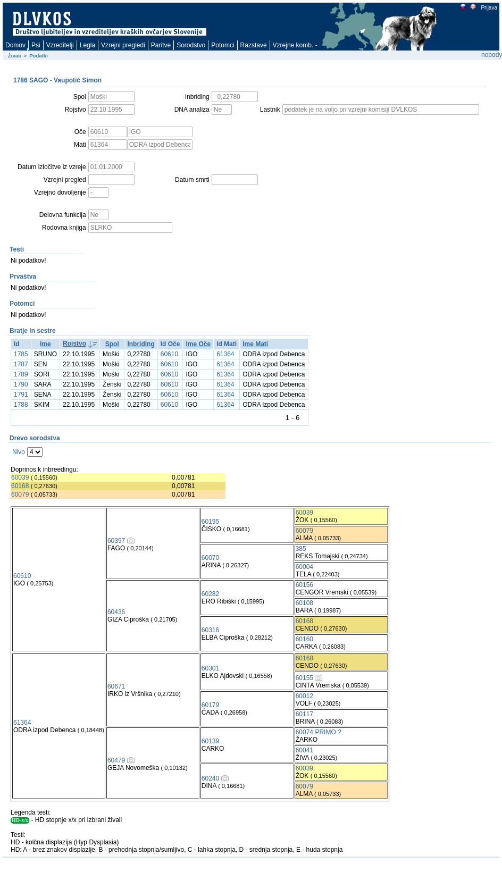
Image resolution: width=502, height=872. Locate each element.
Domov (15, 45)
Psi (35, 45)
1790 (21, 384)
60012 (304, 696)
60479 (116, 760)
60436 (116, 612)
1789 (21, 374)
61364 (225, 354)
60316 (210, 630)
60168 (20, 486)
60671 (116, 686)
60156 (304, 585)
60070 (210, 557)
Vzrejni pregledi (123, 45)
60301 (210, 668)
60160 (304, 639)
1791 (21, 394)
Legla (87, 45)
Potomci (222, 45)
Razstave (253, 45)
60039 (20, 477)
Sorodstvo (191, 45)
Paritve (161, 45)
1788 (21, 404)
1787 (21, 364)
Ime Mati (255, 344)
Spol (112, 344)
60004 (304, 567)
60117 (304, 714)
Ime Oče (198, 344)
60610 (169, 354)
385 (301, 548)
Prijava (488, 8)
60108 (304, 603)
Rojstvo (74, 343)
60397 (116, 540)
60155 (304, 678)
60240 (210, 778)
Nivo (18, 452)
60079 (20, 494)
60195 (210, 521)
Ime (45, 344)
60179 (210, 705)
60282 (210, 594)
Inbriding (140, 344)
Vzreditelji (60, 45)
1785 (21, 354)
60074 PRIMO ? (318, 732)
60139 (210, 741)
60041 (304, 750)
